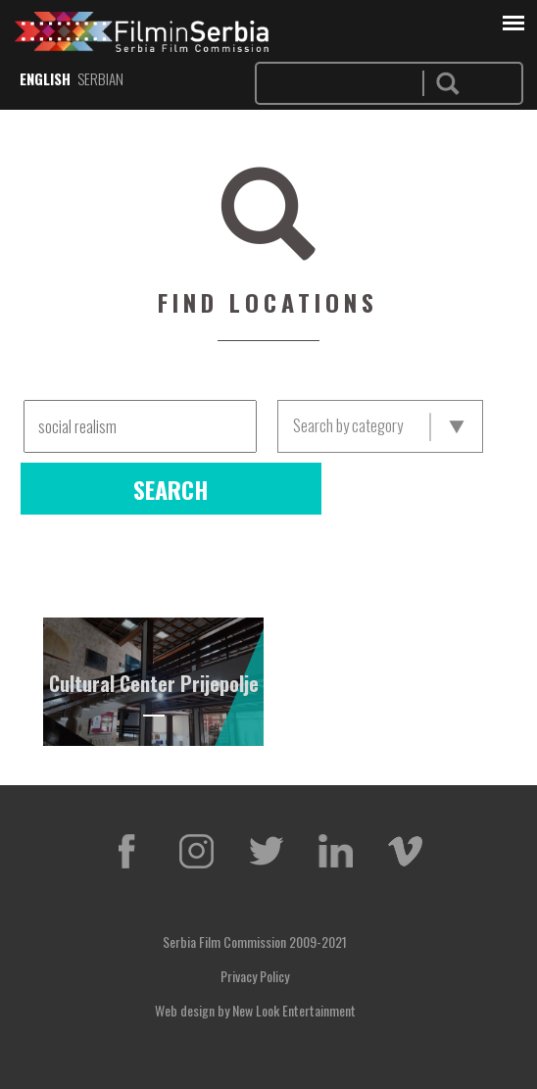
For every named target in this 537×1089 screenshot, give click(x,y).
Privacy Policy (254, 975)
